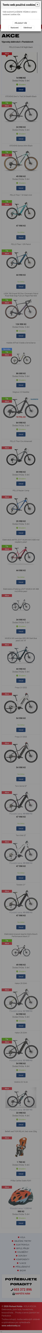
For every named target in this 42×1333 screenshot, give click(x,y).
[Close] (37, 5)
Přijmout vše (21, 23)
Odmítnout (28, 27)
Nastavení (14, 27)
